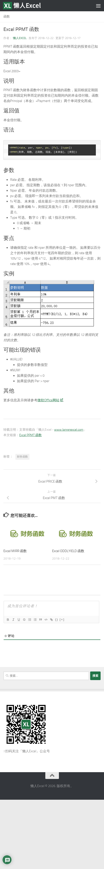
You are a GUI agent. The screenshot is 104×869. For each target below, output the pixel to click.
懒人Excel (20, 38)
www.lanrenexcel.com (68, 430)
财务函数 (22, 456)
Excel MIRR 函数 (15, 551)
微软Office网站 (50, 400)
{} (56, 619)
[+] (62, 619)
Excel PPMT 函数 (30, 435)
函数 (6, 17)
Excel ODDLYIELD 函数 (68, 551)
